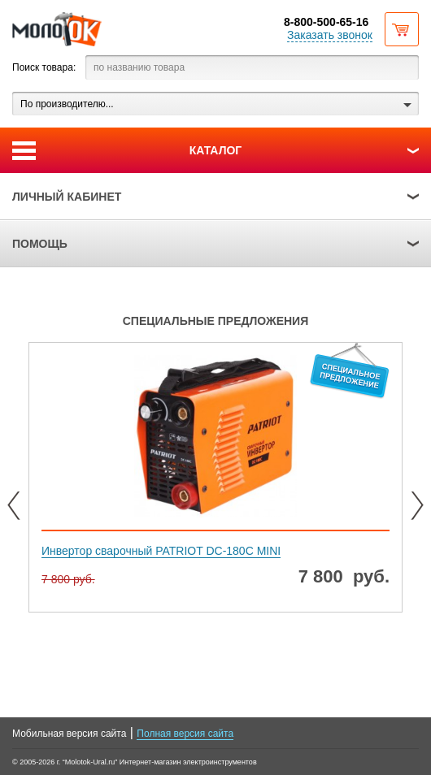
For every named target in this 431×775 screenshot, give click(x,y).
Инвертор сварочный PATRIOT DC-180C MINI (161, 550)
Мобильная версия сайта (69, 733)
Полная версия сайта (185, 733)
